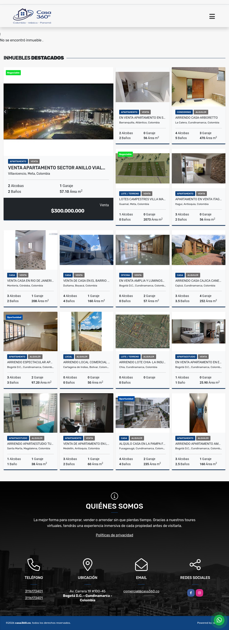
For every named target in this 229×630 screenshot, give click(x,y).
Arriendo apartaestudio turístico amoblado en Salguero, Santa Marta (30, 443)
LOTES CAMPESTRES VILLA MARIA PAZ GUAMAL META (142, 199)
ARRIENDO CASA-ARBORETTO (196, 117)
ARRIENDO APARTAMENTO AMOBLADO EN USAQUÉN (198, 443)
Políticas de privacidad (114, 535)
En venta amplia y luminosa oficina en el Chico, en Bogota (142, 280)
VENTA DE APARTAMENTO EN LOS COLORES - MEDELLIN (86, 443)
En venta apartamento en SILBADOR (142, 117)
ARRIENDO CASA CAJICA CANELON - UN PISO (198, 280)
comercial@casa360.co (141, 591)
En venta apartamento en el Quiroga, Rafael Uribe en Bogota (198, 362)
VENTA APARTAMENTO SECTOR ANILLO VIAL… (56, 167)
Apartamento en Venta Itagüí (198, 199)
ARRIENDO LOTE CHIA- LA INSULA (142, 362)
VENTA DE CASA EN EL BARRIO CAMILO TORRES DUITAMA (86, 280)
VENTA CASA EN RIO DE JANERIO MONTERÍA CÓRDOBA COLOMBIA (30, 280)
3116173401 (34, 591)
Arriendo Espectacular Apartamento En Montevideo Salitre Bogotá (30, 362)
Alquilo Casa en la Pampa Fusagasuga (142, 443)
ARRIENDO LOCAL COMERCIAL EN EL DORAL (86, 362)
